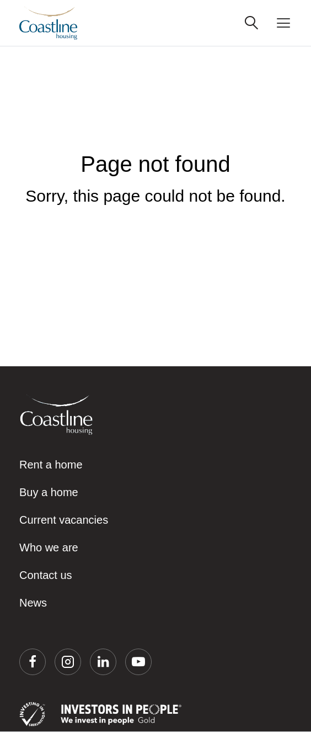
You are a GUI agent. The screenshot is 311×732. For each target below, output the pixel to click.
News (33, 603)
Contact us (45, 575)
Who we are (48, 547)
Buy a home (48, 492)
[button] (32, 661)
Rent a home (51, 465)
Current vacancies (63, 520)
